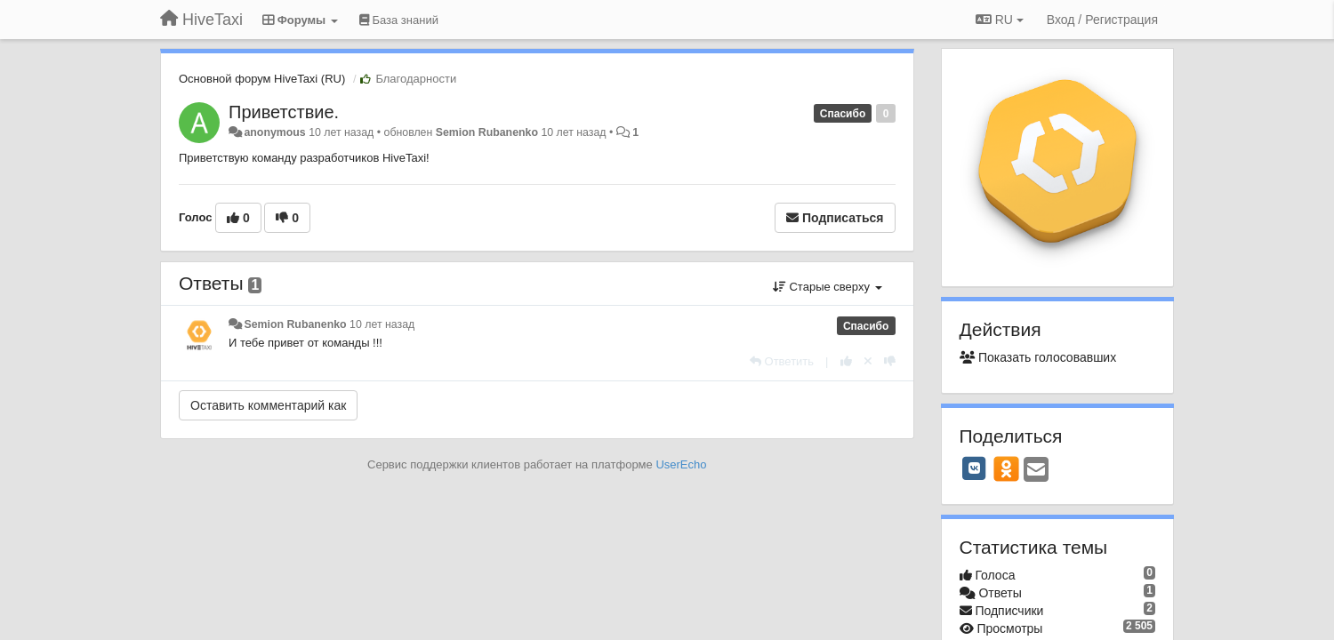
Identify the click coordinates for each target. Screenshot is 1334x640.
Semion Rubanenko (487, 132)
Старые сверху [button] (827, 286)
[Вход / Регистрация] (1102, 19)
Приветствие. (284, 112)
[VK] (975, 468)
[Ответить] (782, 361)
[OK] (1006, 468)
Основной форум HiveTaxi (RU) (262, 78)
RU (1000, 19)
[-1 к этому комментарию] (890, 361)
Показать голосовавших (1038, 357)
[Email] (1036, 470)
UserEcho (680, 464)
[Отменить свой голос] (868, 361)
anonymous (274, 132)
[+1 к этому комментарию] (846, 361)
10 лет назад (382, 324)
